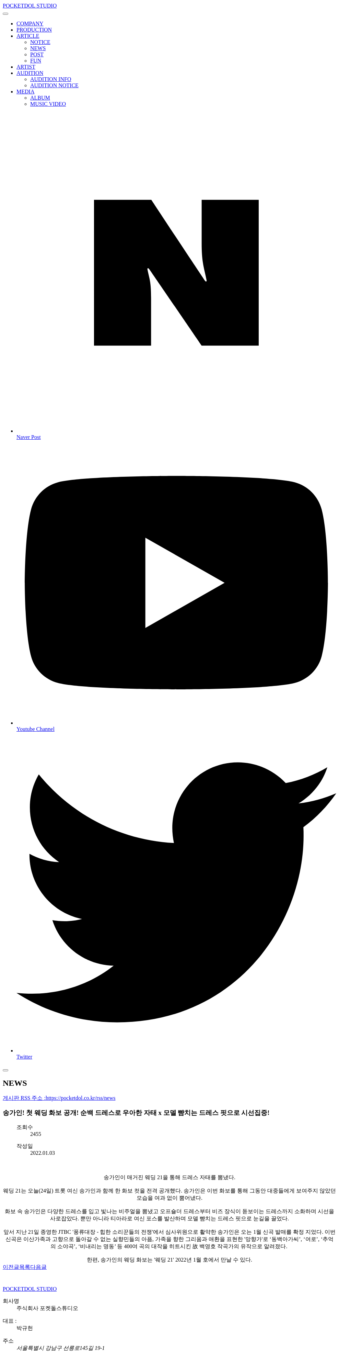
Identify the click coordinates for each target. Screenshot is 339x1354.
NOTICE (40, 42)
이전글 (11, 1267)
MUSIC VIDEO (48, 104)
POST (37, 54)
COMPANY (30, 23)
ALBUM (40, 98)
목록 (24, 1267)
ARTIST (25, 67)
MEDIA (25, 91)
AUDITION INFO (50, 79)
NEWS (38, 48)
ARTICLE (27, 36)
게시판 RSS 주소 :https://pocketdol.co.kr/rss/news (59, 1098)
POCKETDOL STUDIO (30, 6)
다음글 (38, 1267)
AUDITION (29, 73)
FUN (35, 61)
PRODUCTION (34, 30)
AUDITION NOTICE (54, 85)
